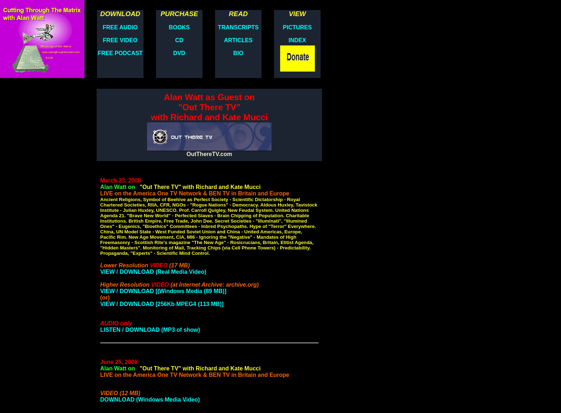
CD (179, 40)
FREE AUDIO (120, 27)
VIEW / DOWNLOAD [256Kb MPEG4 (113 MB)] (162, 304)
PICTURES (297, 27)
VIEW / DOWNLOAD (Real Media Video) (153, 272)
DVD (179, 53)
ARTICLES (238, 40)
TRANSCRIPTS (238, 27)
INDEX (297, 40)
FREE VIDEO (120, 40)
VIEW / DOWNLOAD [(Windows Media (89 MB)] (163, 291)
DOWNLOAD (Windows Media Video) (150, 400)
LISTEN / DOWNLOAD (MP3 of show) (150, 330)
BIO (238, 53)
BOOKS (179, 27)
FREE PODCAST (120, 53)
